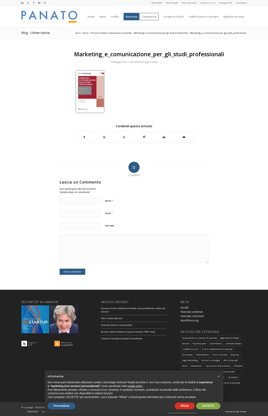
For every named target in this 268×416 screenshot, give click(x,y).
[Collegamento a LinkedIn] (22, 3)
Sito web (109, 225)
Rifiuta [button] (185, 405)
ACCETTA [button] (208, 405)
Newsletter (157, 2)
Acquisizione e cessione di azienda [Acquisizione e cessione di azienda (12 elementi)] (199, 337)
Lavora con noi (207, 2)
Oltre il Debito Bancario (112, 318)
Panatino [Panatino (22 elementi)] (238, 365)
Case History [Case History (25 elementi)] (216, 343)
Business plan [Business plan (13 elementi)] (199, 343)
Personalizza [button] (61, 405)
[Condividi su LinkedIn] (164, 137)
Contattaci (241, 2)
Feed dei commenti (192, 316)
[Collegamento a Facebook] (33, 3)
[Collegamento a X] (28, 3)
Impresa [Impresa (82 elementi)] (235, 354)
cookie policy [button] (135, 386)
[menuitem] (157, 3)
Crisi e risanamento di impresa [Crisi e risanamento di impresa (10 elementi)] (217, 349)
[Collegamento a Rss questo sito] (45, 3)
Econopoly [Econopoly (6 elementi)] (187, 354)
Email (109, 213)
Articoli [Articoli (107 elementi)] (185, 343)
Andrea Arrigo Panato (146, 62)
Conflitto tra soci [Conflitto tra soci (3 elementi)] (190, 349)
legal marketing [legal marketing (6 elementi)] (190, 360)
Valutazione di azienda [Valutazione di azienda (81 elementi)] (228, 382)
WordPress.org (189, 320)
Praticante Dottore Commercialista (116, 325)
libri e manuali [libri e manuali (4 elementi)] (231, 360)
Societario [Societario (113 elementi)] (233, 377)
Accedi (184, 307)
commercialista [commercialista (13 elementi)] (233, 343)
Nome (109, 200)
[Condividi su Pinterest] (144, 137)
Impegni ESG (225, 2)
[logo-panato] (49, 16)
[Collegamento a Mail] (39, 3)
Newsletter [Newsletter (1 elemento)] (196, 365)
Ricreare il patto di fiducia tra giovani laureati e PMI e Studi (128, 331)
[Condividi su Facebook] (84, 137)
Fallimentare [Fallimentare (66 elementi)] (202, 354)
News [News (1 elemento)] (185, 365)
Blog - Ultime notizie (35, 33)
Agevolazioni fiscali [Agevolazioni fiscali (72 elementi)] (229, 337)
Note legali (172, 2)
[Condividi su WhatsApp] (124, 137)
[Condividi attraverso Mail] (184, 137)
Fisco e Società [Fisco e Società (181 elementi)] (219, 354)
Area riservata (189, 2)
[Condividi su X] (104, 137)
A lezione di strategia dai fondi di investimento (121, 338)
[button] (218, 376)
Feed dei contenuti (192, 312)
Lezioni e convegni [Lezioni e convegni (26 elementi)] (210, 360)
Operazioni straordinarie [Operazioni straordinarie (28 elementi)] (218, 365)
